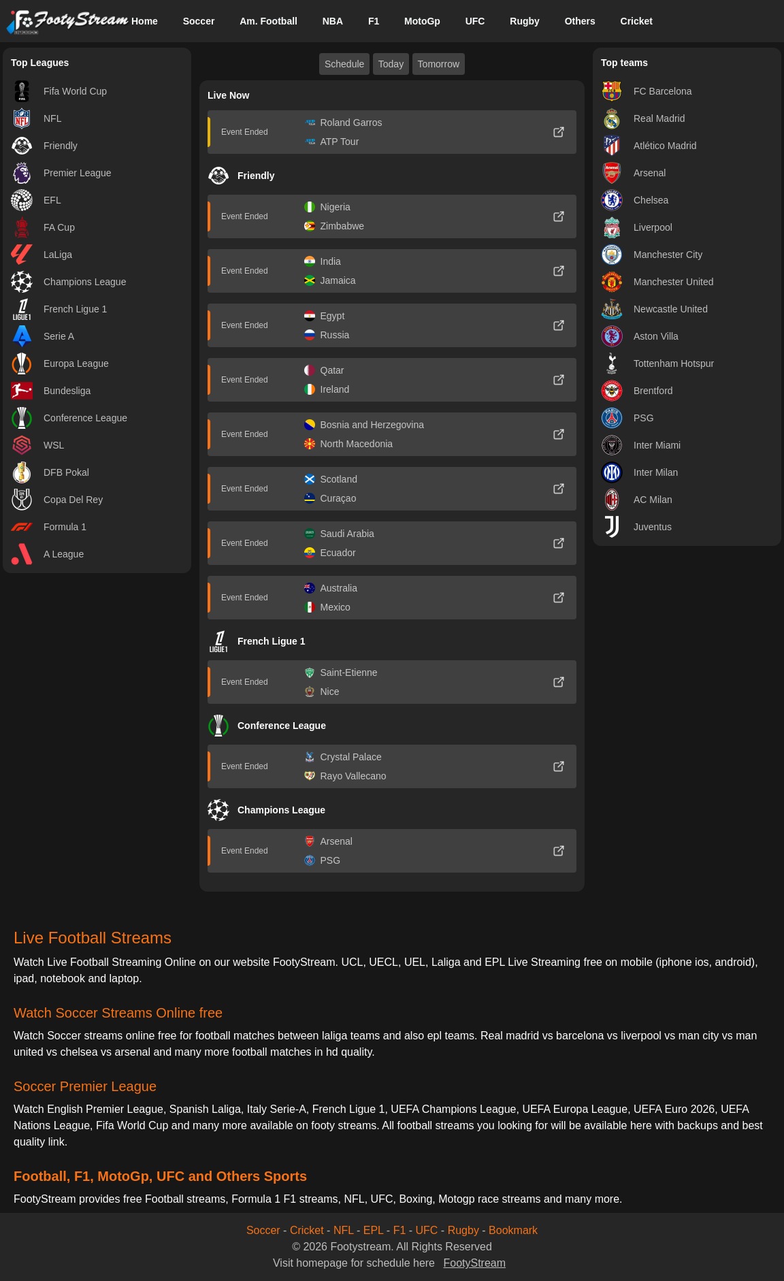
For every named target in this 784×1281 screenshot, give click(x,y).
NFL (343, 1230)
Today (391, 64)
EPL (373, 1230)
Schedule (344, 64)
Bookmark (513, 1230)
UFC (475, 21)
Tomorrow (438, 64)
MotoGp (422, 21)
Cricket (637, 21)
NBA (333, 21)
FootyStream (474, 1263)
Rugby (525, 21)
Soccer (199, 21)
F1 (373, 21)
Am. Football (268, 21)
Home (144, 21)
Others (580, 21)
